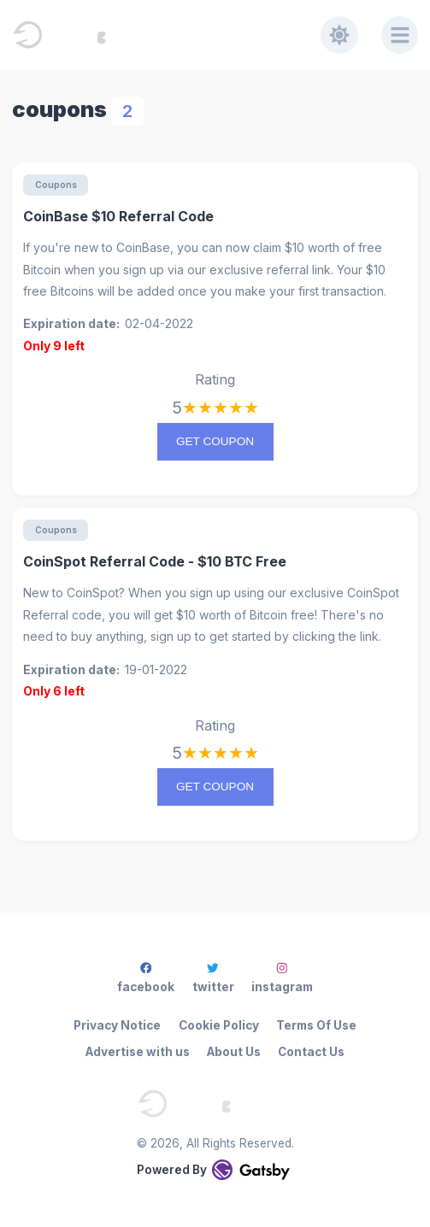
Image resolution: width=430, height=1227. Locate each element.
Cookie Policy (219, 1025)
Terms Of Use (316, 1025)
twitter (213, 978)
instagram (282, 978)
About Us (234, 1052)
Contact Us (311, 1052)
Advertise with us (137, 1052)
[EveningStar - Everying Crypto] (166, 35)
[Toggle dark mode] (339, 35)
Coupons (56, 184)
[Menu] (400, 35)
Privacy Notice (117, 1025)
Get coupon (215, 441)
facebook (145, 978)
